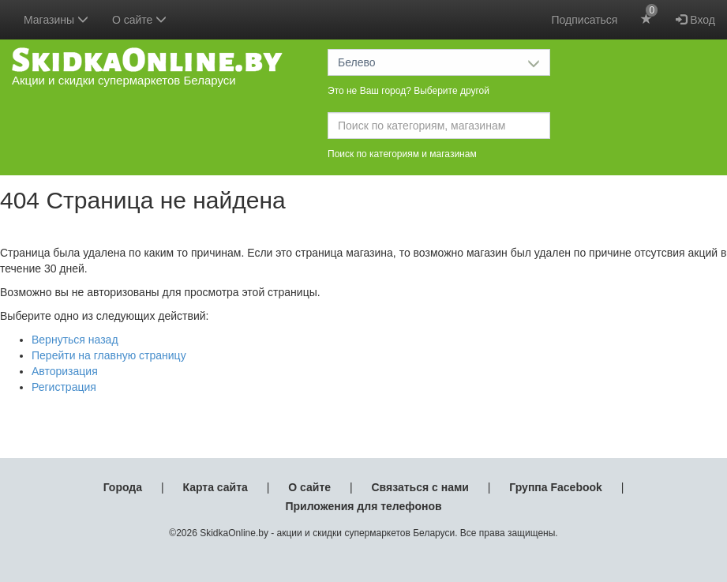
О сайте (309, 487)
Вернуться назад (75, 339)
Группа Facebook (555, 487)
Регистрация (64, 387)
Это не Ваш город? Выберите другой (408, 90)
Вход (695, 19)
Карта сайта (214, 487)
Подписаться (585, 19)
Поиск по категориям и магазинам (402, 154)
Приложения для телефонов (363, 506)
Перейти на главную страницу (109, 355)
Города (122, 487)
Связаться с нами (419, 487)
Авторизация (65, 371)
